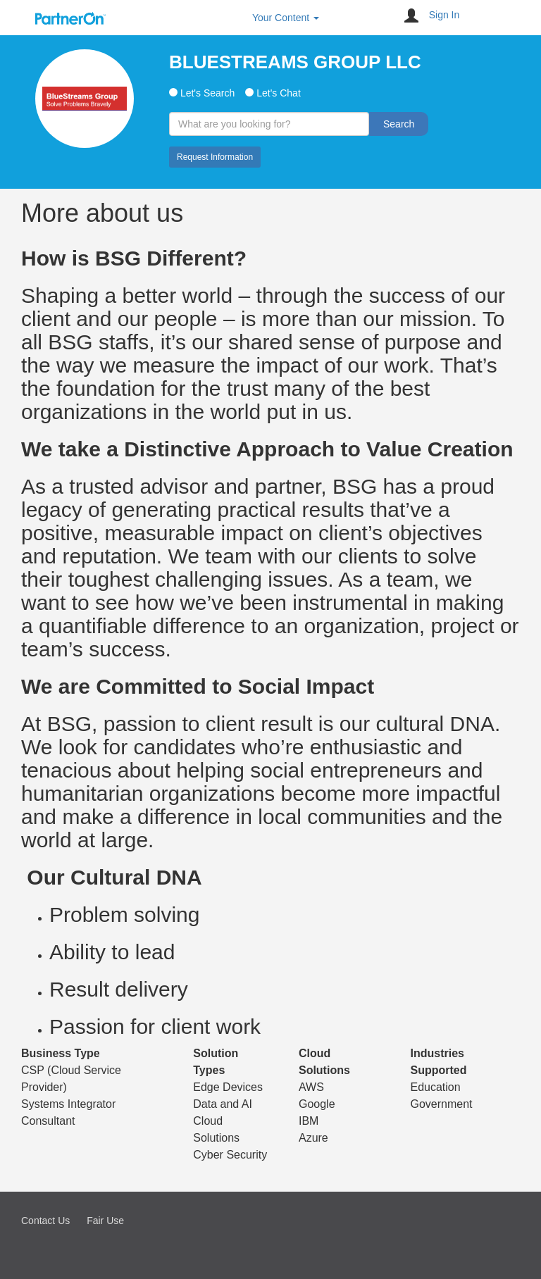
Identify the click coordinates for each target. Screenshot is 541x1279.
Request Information (215, 157)
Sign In (444, 14)
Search (398, 124)
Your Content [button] (285, 17)
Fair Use (105, 1220)
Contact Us (45, 1220)
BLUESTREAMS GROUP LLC (295, 62)
